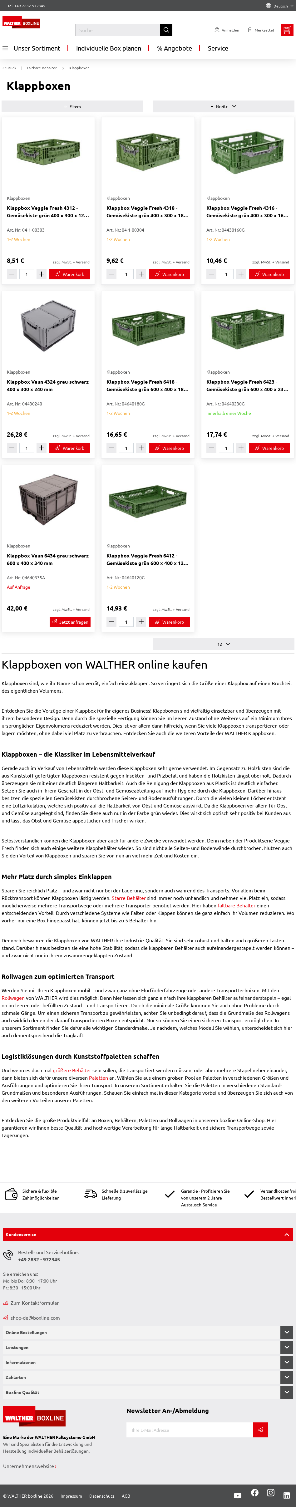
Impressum (71, 1496)
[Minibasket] (287, 30)
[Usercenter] (227, 30)
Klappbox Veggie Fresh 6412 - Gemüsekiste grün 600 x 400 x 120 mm (146, 559)
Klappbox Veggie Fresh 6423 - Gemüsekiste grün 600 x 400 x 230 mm (246, 385)
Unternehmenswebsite (28, 1466)
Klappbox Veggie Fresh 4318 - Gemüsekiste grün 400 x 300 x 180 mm (146, 211)
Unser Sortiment (31, 48)
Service (218, 48)
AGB (126, 1496)
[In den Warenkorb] (69, 274)
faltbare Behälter (237, 905)
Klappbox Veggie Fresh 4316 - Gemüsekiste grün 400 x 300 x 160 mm (246, 211)
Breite (223, 106)
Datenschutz (102, 1496)
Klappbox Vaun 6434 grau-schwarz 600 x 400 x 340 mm (48, 559)
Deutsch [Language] (280, 6)
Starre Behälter (129, 898)
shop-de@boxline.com (31, 1317)
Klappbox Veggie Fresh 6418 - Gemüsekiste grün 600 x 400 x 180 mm (146, 385)
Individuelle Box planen (108, 48)
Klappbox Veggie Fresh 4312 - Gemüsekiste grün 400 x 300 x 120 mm (47, 211)
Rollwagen (14, 997)
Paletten (98, 1077)
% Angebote (174, 48)
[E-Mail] (189, 1429)
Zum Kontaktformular (31, 1302)
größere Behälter (72, 1070)
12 (223, 644)
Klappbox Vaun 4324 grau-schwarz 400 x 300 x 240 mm (48, 385)
